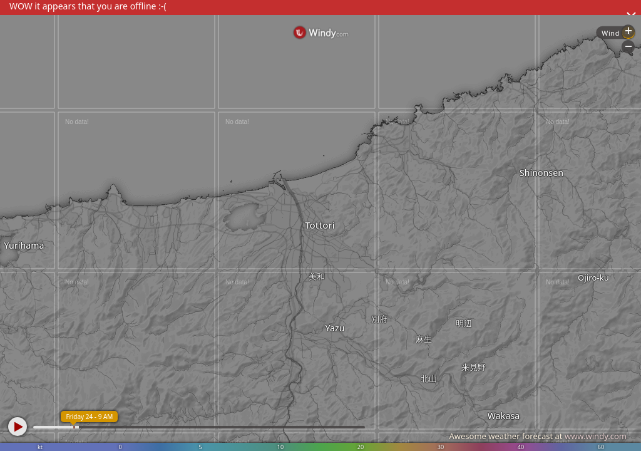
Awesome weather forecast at (538, 436)
